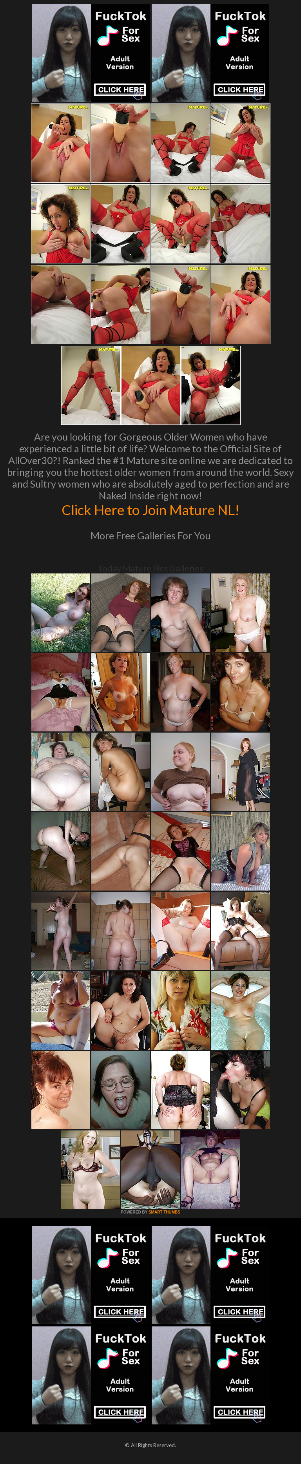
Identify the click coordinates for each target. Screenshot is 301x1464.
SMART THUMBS (164, 1212)
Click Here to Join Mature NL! (150, 509)
